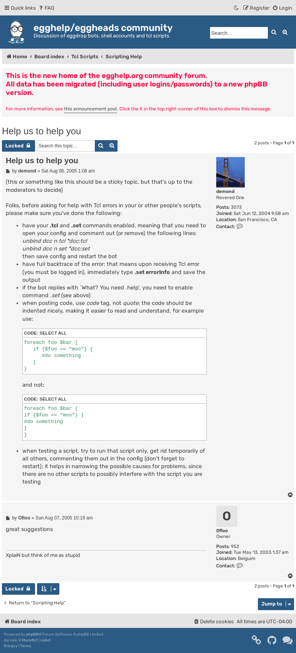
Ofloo (222, 530)
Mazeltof (30, 640)
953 (235, 546)
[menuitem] (46, 8)
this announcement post (90, 109)
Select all (53, 333)
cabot (45, 640)
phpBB (32, 634)
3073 (236, 207)
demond (225, 191)
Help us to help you (41, 131)
